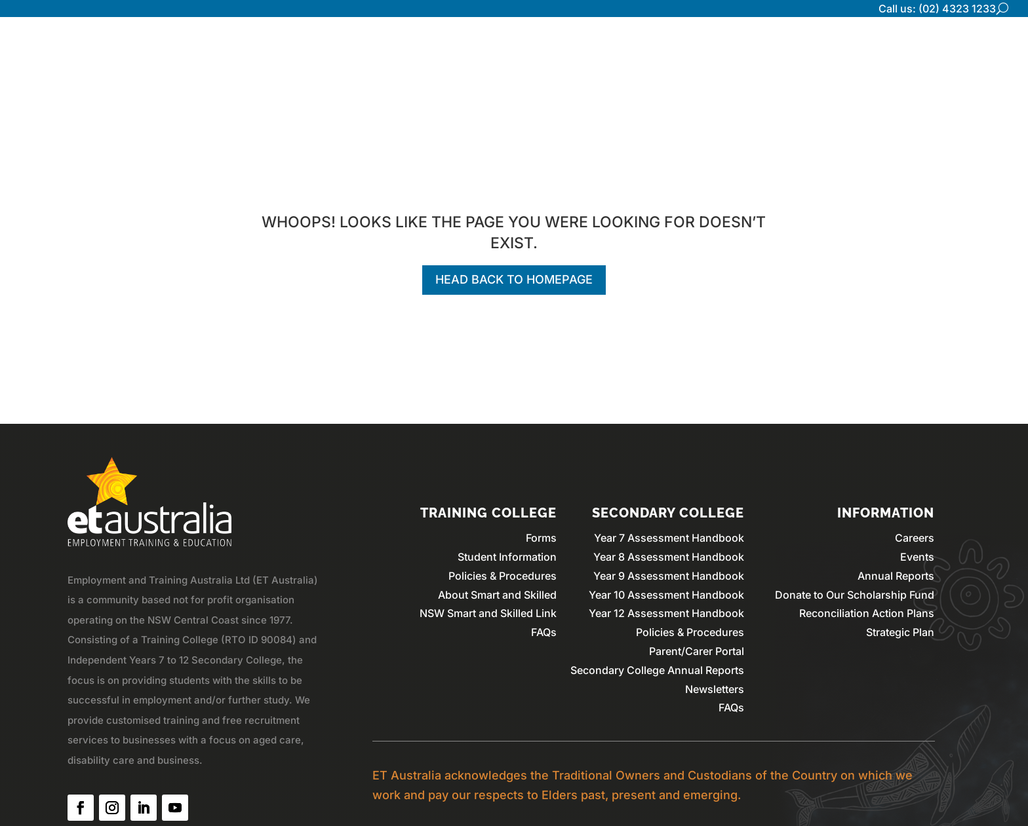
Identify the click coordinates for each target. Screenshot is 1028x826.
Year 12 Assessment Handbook (666, 613)
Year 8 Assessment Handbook (668, 556)
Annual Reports (896, 575)
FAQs (544, 632)
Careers (914, 537)
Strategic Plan (900, 632)
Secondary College (782, 49)
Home (613, 49)
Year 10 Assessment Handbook (666, 594)
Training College (896, 49)
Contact (979, 49)
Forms (541, 537)
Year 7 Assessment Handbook (669, 537)
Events (917, 556)
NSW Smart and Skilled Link (488, 613)
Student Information (507, 556)
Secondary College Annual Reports (657, 670)
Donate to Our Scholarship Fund (854, 594)
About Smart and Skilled (497, 594)
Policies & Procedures (502, 575)
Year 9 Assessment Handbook (668, 575)
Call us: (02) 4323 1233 (937, 8)
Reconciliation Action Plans (866, 613)
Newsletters (714, 689)
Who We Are (679, 49)
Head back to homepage (514, 279)
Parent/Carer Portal (696, 651)
